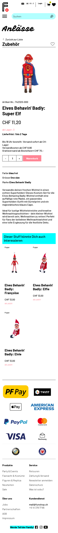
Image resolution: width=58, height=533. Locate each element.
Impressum (8, 518)
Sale (4, 489)
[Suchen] (52, 16)
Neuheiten (8, 484)
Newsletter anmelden (41, 480)
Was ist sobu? (36, 489)
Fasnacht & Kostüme (13, 475)
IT (33, 3)
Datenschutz (36, 484)
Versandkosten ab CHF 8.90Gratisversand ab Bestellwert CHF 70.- (22, 149)
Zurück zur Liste (14, 39)
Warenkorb (32, 158)
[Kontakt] (21, 4)
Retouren (34, 471)
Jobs (5, 504)
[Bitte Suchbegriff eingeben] (30, 16)
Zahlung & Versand (39, 475)
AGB (4, 513)
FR (31, 3)
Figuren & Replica (11, 480)
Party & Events (10, 471)
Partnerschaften (11, 509)
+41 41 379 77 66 (36, 507)
